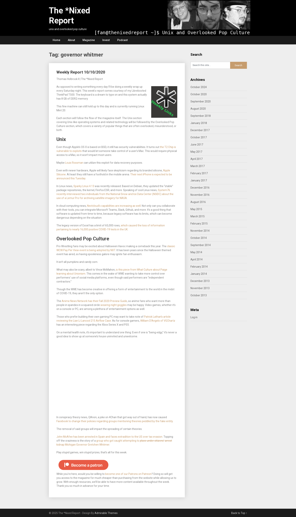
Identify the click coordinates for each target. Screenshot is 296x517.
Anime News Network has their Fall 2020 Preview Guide (94, 301)
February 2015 (199, 223)
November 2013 (200, 288)
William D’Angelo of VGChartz (157, 320)
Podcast (122, 40)
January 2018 (198, 123)
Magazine (88, 40)
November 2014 (200, 230)
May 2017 (196, 151)
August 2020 (198, 108)
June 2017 (196, 144)
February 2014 (199, 266)
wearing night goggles (113, 304)
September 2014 (200, 245)
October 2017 (198, 137)
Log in (193, 317)
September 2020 (200, 101)
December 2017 (200, 130)
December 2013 (200, 280)
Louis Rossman (74, 162)
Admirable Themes (106, 513)
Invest (106, 40)
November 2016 (200, 194)
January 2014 (198, 273)
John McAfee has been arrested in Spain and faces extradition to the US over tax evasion (109, 436)
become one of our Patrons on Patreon (128, 473)
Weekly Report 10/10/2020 (80, 72)
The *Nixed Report (69, 16)
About (71, 40)
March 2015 (197, 216)
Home (56, 40)
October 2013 (198, 295)
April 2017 (196, 158)
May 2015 (196, 209)
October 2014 (198, 237)
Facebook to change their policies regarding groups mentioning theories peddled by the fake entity (114, 421)
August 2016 (198, 202)
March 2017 (197, 166)
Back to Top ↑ (239, 513)
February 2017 (199, 173)
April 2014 (196, 259)
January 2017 (198, 180)
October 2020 (198, 94)
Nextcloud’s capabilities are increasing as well (114, 205)
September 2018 (200, 115)
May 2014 (196, 252)
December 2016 (200, 187)
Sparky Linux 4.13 (83, 186)
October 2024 (198, 87)
